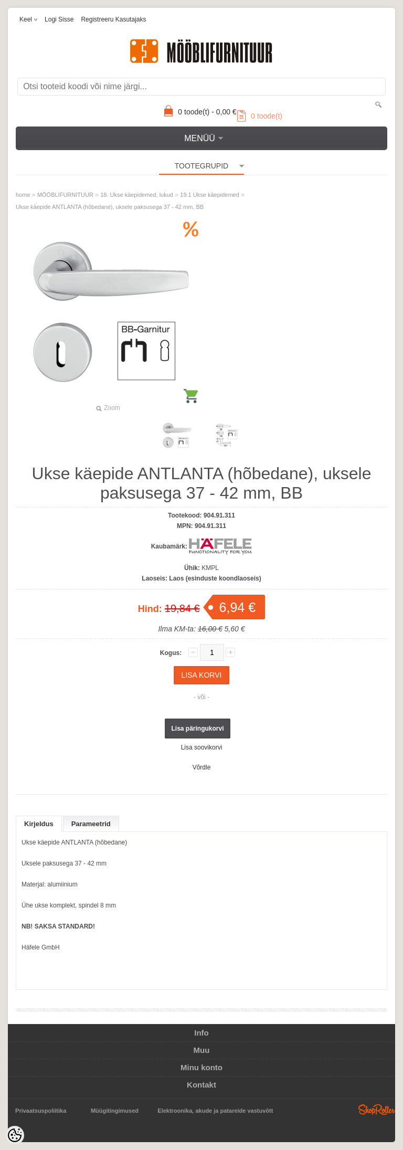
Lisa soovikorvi (201, 747)
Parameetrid (91, 824)
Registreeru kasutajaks (113, 19)
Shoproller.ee (376, 1109)
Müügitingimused (115, 1110)
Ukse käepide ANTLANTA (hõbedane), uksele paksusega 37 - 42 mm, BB (110, 207)
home (23, 195)
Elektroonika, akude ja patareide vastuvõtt (215, 1110)
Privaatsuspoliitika (40, 1110)
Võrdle (202, 767)
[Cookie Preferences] (14, 1135)
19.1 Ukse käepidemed (209, 195)
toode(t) (259, 116)
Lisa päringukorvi (197, 728)
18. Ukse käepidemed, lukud (136, 195)
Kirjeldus (39, 824)
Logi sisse (59, 19)
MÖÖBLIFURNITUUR (65, 195)
